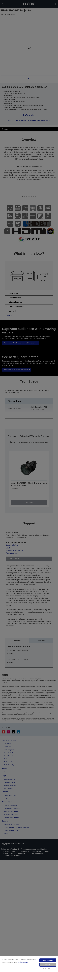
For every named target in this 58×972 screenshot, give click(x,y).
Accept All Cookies (47, 960)
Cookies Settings (47, 968)
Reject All (47, 964)
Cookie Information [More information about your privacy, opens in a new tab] (23, 962)
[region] (29, 964)
